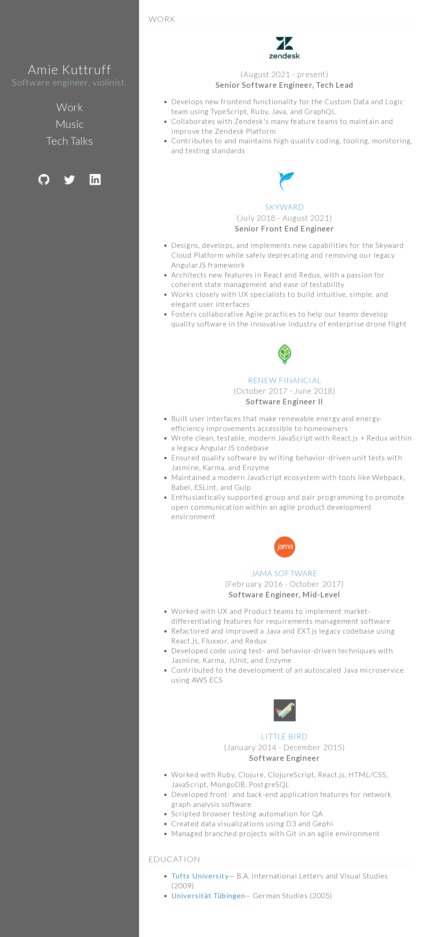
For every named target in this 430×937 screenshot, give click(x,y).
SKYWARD (284, 206)
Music (70, 123)
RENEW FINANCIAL (284, 380)
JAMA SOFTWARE (284, 573)
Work (69, 106)
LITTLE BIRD (284, 736)
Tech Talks (69, 140)
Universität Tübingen (208, 895)
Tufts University (200, 876)
